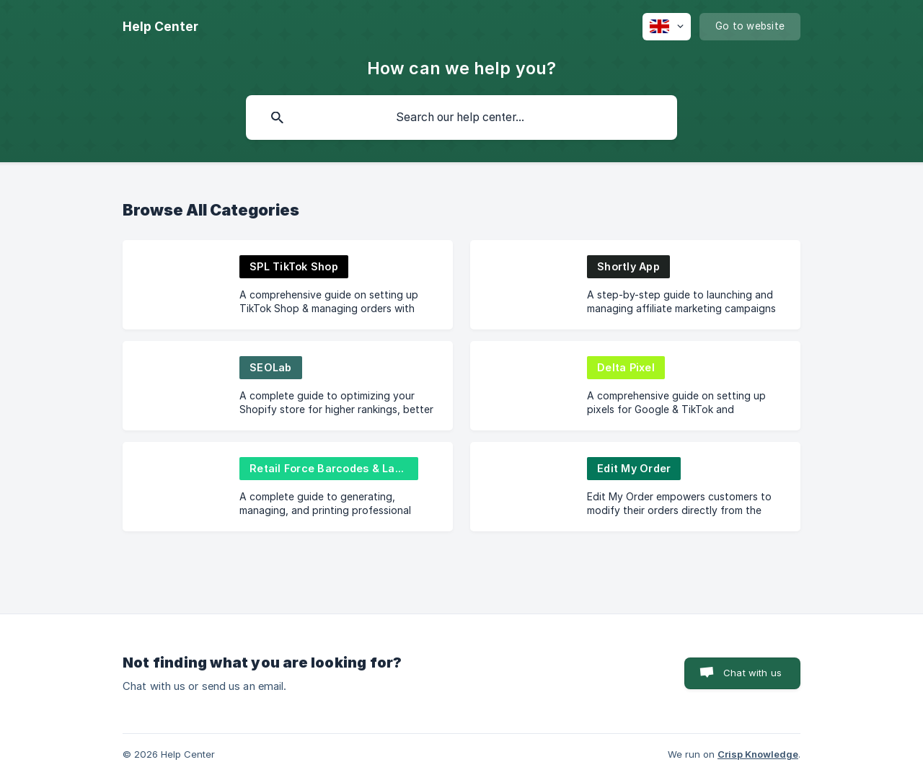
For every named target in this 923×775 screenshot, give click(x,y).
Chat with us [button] (752, 672)
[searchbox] (461, 117)
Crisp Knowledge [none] (757, 754)
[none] (160, 26)
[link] (288, 284)
